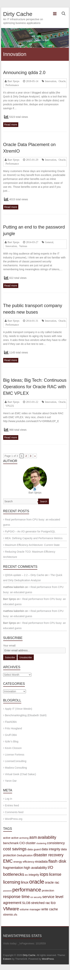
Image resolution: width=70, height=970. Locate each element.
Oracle (62, 81)
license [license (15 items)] (55, 874)
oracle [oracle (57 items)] (36, 882)
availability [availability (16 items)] (47, 837)
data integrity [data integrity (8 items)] (50, 849)
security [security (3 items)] (38, 897)
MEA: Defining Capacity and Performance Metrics (34, 538)
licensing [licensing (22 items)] (11, 882)
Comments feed (14, 812)
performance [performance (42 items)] (26, 890)
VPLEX (10, 405)
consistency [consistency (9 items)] (56, 843)
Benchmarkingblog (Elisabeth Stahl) (26, 715)
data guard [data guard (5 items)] (34, 849)
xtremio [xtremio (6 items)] (8, 914)
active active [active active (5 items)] (11, 837)
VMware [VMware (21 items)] (11, 908)
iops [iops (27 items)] (44, 874)
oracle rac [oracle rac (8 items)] (52, 882)
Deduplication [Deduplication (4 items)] (25, 855)
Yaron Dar (11, 780)
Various (23, 246)
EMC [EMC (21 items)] (8, 861)
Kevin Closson (13, 748)
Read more (10, 124)
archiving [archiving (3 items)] (24, 838)
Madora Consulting (16, 767)
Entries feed (12, 805)
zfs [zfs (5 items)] (15, 914)
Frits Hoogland (13, 728)
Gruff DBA (11, 734)
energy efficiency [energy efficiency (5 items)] (24, 861)
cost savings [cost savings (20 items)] (15, 848)
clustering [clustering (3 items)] (41, 843)
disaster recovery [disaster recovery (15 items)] (48, 855)
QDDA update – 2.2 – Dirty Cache (24, 575)
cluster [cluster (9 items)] (31, 843)
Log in (8, 798)
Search (43, 501)
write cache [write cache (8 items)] (49, 909)
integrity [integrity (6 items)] (34, 874)
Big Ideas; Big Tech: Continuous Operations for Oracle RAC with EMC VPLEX (35, 387)
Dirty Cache (17, 14)
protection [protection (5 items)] (48, 890)
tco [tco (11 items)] (53, 903)
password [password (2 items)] (7, 891)
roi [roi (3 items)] (31, 897)
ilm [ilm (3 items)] (26, 875)
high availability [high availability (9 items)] (35, 868)
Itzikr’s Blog (11, 741)
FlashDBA (11, 721)
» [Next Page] (35, 455)
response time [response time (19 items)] (16, 896)
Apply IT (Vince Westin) (18, 708)
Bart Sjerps (13, 81)
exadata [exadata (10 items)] (41, 861)
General (49, 242)
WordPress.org (13, 818)
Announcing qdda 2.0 (24, 72)
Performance (12, 85)
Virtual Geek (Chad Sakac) (20, 774)
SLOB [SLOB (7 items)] (26, 903)
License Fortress (14, 754)
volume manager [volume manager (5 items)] (30, 909)
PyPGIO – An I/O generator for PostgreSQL (30, 531)
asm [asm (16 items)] (33, 837)
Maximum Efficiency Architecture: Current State (32, 544)
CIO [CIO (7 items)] (22, 843)
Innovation (50, 81)
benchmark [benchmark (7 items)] (11, 843)
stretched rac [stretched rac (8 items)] (40, 903)
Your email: (9, 645)
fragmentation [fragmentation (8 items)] (13, 868)
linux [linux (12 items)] (25, 882)
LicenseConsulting (15, 761)
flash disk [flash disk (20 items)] (57, 861)
